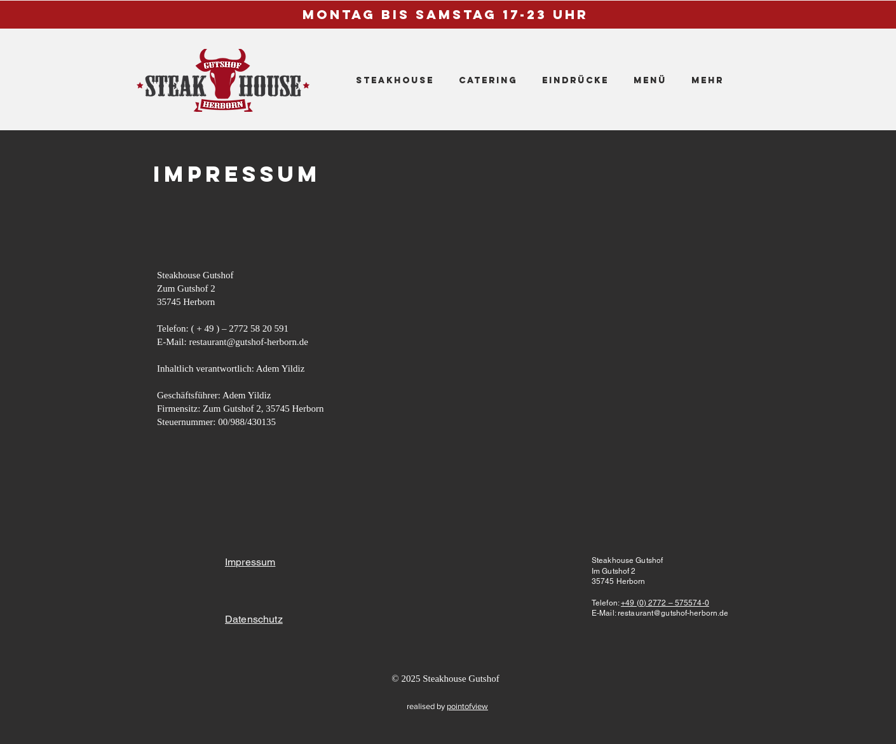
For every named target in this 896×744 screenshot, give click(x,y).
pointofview (467, 706)
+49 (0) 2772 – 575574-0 (665, 603)
